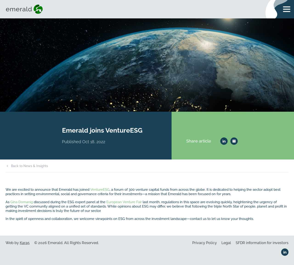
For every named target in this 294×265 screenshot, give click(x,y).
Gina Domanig (21, 202)
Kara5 (25, 243)
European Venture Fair (124, 202)
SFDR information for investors (262, 243)
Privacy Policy (204, 243)
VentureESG (100, 189)
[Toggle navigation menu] (286, 9)
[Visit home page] (25, 9)
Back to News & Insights (29, 166)
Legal (226, 243)
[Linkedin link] (284, 252)
